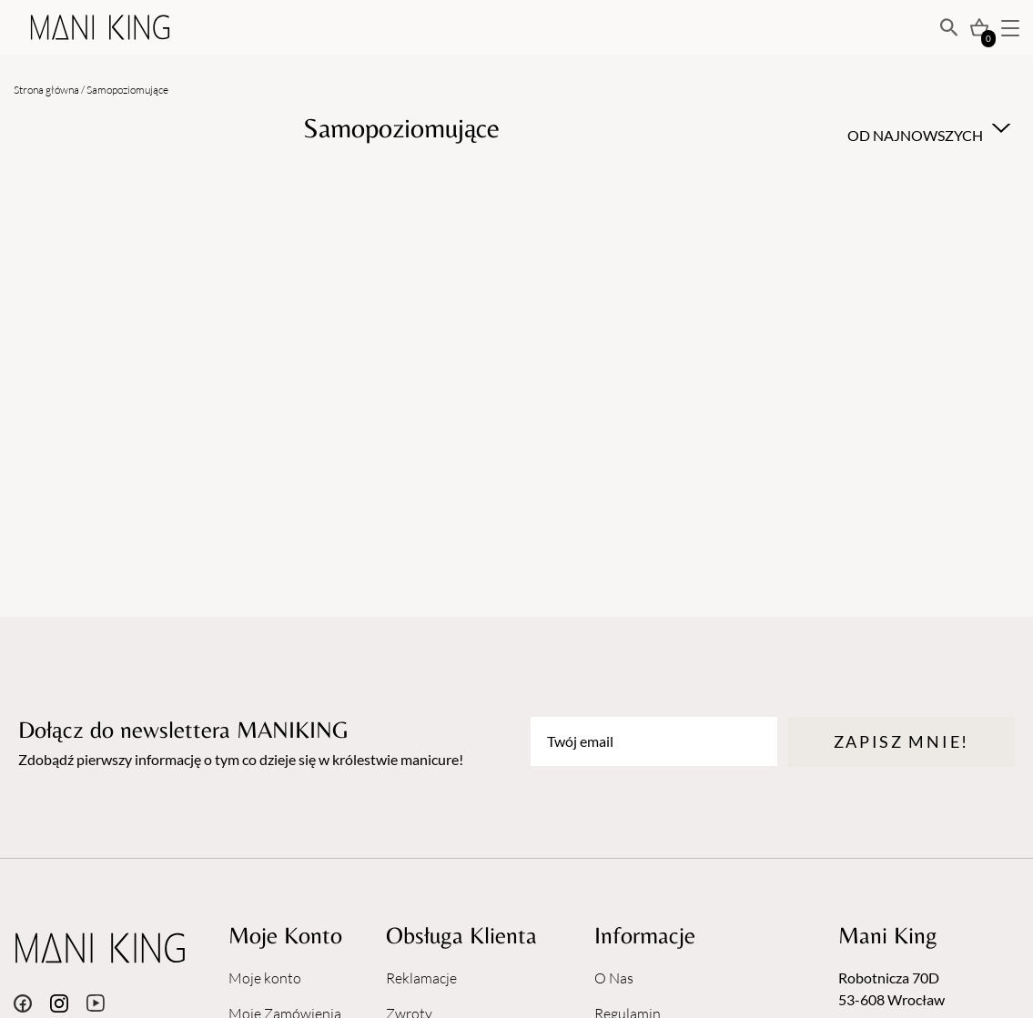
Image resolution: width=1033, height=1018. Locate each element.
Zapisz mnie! (901, 741)
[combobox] (926, 128)
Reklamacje (421, 978)
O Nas (613, 978)
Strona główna (46, 89)
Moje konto (264, 978)
